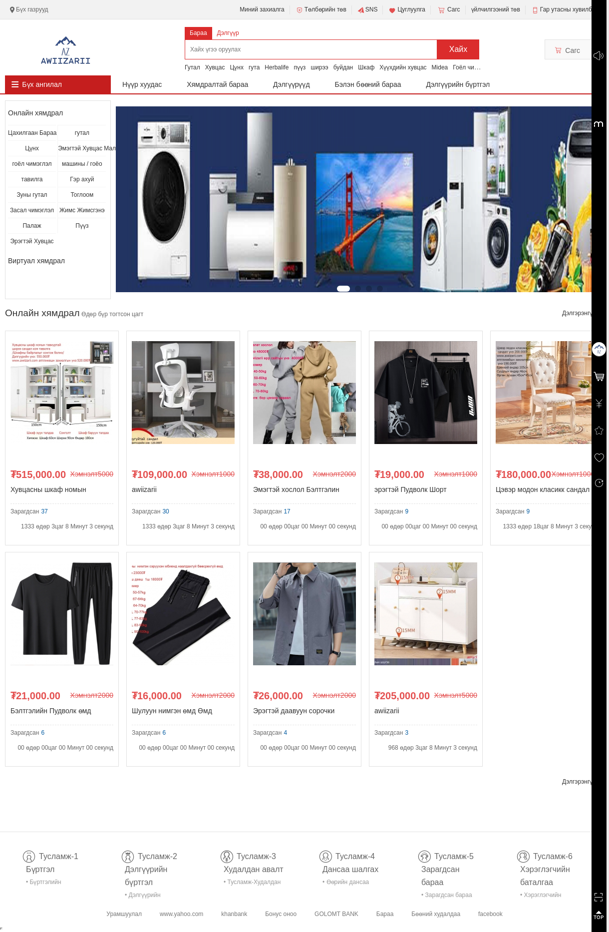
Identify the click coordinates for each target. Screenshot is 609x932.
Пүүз (81, 225)
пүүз (299, 67)
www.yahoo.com (181, 914)
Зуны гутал (31, 194)
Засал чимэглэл (32, 210)
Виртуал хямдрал (36, 261)
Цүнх (237, 67)
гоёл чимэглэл (31, 163)
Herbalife (277, 67)
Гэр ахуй (82, 179)
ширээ (319, 67)
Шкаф (366, 67)
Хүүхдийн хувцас (402, 67)
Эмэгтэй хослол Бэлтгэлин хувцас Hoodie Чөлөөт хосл (297, 491)
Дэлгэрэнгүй (583, 313)
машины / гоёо (82, 163)
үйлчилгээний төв (495, 9)
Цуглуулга (406, 10)
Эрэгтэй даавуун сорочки (293, 711)
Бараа (198, 32)
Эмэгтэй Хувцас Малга (82, 148)
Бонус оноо (281, 914)
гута (254, 67)
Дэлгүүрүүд (291, 84)
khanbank (234, 914)
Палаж (31, 225)
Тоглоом (81, 194)
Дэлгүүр (228, 32)
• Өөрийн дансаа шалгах (345, 884)
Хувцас (215, 67)
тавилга (32, 179)
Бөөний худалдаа (435, 914)
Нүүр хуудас (142, 84)
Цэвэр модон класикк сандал (543, 489)
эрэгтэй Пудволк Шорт (410, 489)
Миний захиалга (262, 9)
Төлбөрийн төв (321, 10)
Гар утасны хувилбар (569, 9)
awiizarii (144, 489)
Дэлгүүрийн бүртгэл (458, 84)
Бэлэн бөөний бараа (368, 84)
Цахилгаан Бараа (32, 132)
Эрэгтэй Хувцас (31, 241)
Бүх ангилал (42, 84)
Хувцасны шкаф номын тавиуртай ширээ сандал (50, 491)
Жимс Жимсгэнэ (82, 210)
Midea (440, 67)
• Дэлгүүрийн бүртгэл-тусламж (148, 897)
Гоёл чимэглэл (473, 67)
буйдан (343, 67)
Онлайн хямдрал (35, 113)
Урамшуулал (124, 914)
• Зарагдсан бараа (446, 895)
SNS (367, 10)
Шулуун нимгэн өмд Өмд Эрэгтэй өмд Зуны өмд (172, 713)
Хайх (458, 49)
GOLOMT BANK (336, 914)
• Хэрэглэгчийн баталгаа (540, 897)
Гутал (192, 67)
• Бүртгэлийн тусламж (43, 884)
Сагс (448, 10)
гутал (82, 132)
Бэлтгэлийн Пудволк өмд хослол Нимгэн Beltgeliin (50, 713)
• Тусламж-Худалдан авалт (252, 884)
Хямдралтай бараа (217, 84)
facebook (490, 914)
